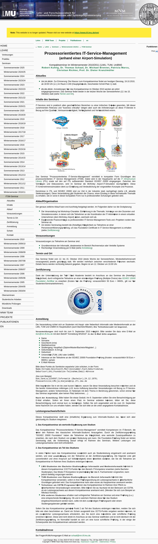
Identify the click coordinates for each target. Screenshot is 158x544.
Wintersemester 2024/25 (14, 72)
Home (3, 45)
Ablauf (9, 209)
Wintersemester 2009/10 (14, 244)
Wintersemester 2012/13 (14, 175)
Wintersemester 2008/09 (14, 252)
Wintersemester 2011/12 (14, 183)
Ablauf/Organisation (47, 201)
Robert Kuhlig (50, 67)
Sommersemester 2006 (14, 274)
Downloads (7, 308)
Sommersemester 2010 (14, 239)
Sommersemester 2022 (14, 93)
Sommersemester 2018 (14, 128)
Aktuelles (11, 201)
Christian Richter (67, 70)
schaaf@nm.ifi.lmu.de (80, 537)
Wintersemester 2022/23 (14, 89)
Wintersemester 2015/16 (14, 149)
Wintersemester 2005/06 (14, 278)
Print (154, 51)
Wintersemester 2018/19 (14, 123)
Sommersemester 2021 (14, 102)
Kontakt (10, 235)
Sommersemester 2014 (14, 162)
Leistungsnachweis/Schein (50, 412)
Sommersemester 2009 (14, 248)
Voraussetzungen (14, 213)
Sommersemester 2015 (14, 153)
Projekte (6, 317)
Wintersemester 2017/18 (14, 132)
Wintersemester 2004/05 (14, 286)
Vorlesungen (7, 55)
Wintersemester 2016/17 (14, 141)
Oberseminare (8, 295)
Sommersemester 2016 (14, 145)
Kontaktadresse (44, 531)
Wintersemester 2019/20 (14, 115)
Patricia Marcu (120, 67)
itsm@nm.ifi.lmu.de (44, 334)
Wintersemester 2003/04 (14, 291)
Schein (10, 231)
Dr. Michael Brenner (97, 67)
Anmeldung (12, 226)
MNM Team (6, 312)
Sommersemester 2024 (14, 76)
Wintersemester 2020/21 (14, 106)
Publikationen (9, 321)
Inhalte (10, 205)
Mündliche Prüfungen (11, 304)
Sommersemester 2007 (14, 265)
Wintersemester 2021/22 (14, 98)
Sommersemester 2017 (14, 136)
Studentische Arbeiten (11, 299)
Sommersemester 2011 (14, 188)
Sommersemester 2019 (14, 119)
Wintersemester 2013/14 (14, 166)
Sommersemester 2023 (14, 85)
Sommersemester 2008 (14, 256)
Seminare (6, 63)
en (1, 326)
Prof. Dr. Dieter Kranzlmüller (96, 70)
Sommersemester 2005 (14, 282)
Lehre (4, 50)
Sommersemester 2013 (14, 171)
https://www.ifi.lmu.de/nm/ (86, 33)
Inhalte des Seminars (47, 99)
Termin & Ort (12, 218)
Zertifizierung (12, 222)
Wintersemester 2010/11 (14, 192)
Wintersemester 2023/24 (14, 80)
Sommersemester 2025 (14, 68)
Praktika (5, 59)
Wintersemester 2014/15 (14, 158)
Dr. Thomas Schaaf (72, 67)
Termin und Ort (66, 94)
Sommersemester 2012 (14, 179)
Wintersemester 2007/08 (14, 261)
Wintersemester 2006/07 (14, 269)
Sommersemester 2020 (14, 110)
